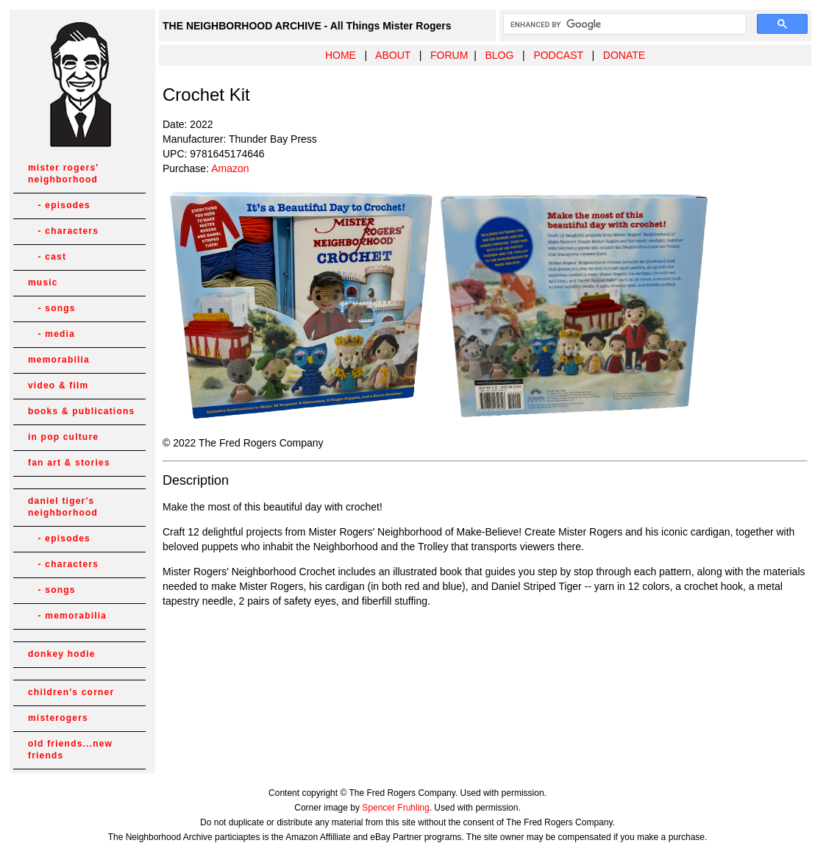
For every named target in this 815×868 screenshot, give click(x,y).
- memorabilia (67, 616)
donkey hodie (62, 654)
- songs (52, 308)
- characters (63, 231)
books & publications (81, 411)
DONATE (624, 55)
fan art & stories (69, 463)
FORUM (449, 55)
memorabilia (59, 360)
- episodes (59, 205)
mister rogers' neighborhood (63, 174)
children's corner (71, 692)
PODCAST (558, 55)
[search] (623, 24)
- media (51, 334)
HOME (340, 55)
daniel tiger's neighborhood (63, 507)
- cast (47, 257)
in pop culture (63, 437)
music (43, 282)
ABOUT (392, 55)
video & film (58, 385)
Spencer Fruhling (395, 808)
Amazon (230, 168)
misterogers (58, 718)
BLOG (499, 55)
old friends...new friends (70, 750)
